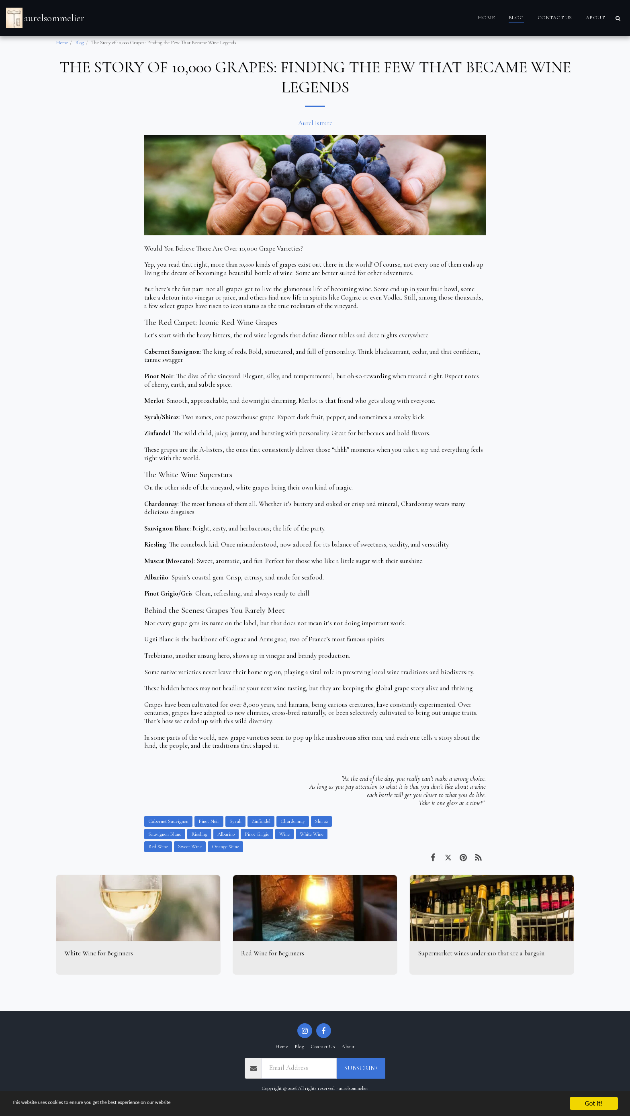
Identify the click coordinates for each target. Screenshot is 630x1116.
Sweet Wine (190, 846)
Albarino (226, 834)
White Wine (311, 834)
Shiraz (321, 821)
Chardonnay (292, 821)
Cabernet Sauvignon (168, 821)
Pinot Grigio (257, 834)
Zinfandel (261, 821)
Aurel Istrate (315, 123)
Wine (284, 834)
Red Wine (158, 846)
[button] (618, 18)
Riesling (199, 834)
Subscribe (361, 1068)
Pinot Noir (208, 821)
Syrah (235, 821)
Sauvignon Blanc (164, 834)
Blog (79, 42)
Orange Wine (225, 846)
